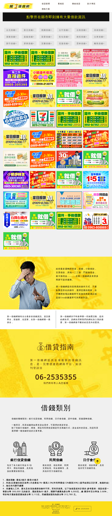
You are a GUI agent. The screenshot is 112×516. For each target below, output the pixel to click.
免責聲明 (56, 511)
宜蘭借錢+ (46, 43)
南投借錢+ (82, 36)
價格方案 (46, 9)
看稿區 (61, 3)
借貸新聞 (46, 3)
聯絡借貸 (76, 3)
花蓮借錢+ (64, 43)
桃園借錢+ (46, 30)
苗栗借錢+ (46, 36)
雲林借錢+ (82, 43)
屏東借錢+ (29, 43)
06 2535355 (82, 509)
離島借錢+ (99, 43)
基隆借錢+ (11, 36)
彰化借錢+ (64, 36)
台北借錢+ (11, 30)
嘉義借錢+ (29, 36)
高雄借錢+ (99, 30)
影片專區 (91, 3)
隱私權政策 (56, 513)
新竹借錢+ (11, 43)
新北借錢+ (29, 30)
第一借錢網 (56, 504)
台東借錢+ (99, 36)
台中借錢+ (64, 30)
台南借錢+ (82, 30)
